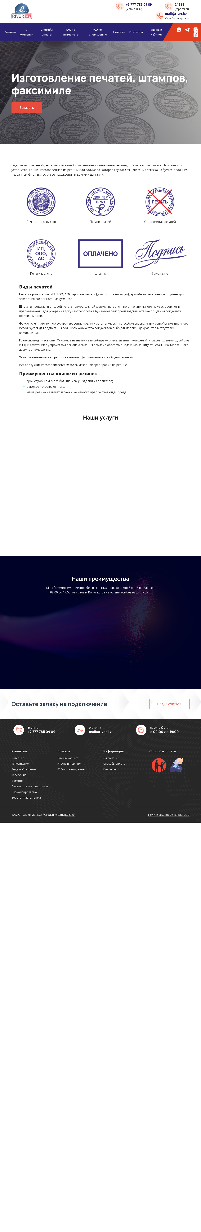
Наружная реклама (24, 792)
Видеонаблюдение (23, 769)
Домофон (17, 780)
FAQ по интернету (70, 32)
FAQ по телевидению (97, 32)
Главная (10, 32)
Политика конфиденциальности (169, 814)
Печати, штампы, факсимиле (29, 786)
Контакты (136, 32)
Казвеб (70, 814)
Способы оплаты (47, 32)
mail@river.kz (176, 14)
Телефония (18, 775)
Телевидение (20, 763)
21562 (179, 4)
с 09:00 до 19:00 (164, 731)
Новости (119, 32)
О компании (26, 32)
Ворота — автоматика (26, 797)
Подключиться (169, 704)
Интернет (17, 758)
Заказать (27, 107)
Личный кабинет (156, 32)
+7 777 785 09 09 (139, 4)
